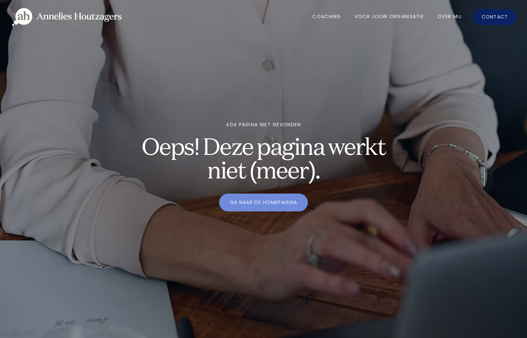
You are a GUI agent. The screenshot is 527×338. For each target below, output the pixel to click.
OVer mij (449, 16)
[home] (66, 17)
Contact (495, 16)
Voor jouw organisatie (389, 16)
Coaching (326, 16)
